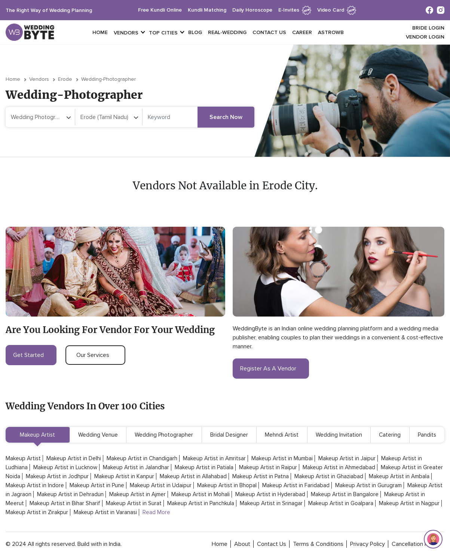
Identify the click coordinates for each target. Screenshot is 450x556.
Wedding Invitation (339, 434)
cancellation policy (416, 544)
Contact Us (269, 32)
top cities (163, 33)
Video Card (336, 10)
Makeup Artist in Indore (35, 485)
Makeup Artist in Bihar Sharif (65, 503)
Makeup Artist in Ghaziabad (328, 476)
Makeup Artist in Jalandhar (136, 467)
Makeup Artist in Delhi (73, 458)
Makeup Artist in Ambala (399, 476)
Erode (65, 79)
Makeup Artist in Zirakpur (37, 512)
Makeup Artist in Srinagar (271, 503)
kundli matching (207, 10)
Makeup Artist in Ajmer (137, 494)
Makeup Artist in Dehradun (70, 494)
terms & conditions (318, 544)
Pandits (427, 434)
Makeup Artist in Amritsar (214, 458)
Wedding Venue (98, 434)
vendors (126, 33)
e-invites (294, 10)
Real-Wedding (227, 32)
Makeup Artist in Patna (260, 476)
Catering (390, 434)
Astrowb (331, 32)
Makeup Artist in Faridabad (296, 485)
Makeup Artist (37, 434)
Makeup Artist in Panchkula (200, 503)
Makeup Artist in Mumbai (282, 458)
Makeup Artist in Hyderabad (270, 494)
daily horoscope (252, 10)
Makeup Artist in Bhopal (227, 485)
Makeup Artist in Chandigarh (142, 458)
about (242, 544)
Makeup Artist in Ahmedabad (339, 467)
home (219, 544)
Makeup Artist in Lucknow (65, 467)
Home (100, 32)
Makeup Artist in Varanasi (105, 512)
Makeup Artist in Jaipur (347, 458)
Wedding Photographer (164, 434)
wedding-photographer (108, 79)
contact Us (271, 544)
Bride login (428, 28)
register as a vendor (270, 368)
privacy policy (367, 544)
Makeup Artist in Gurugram (368, 485)
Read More (156, 512)
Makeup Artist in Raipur (268, 467)
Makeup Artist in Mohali (200, 494)
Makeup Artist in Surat (134, 503)
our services (95, 355)
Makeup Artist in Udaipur (161, 485)
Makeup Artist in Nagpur (409, 503)
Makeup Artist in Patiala (204, 467)
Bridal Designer (229, 434)
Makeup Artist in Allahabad (193, 476)
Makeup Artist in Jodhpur (57, 476)
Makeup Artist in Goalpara (340, 503)
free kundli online (160, 10)
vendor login (425, 37)
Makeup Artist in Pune (97, 485)
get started (31, 355)
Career (302, 32)
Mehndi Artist (282, 434)
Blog (195, 32)
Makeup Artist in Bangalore (345, 494)
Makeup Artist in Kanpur (124, 476)
